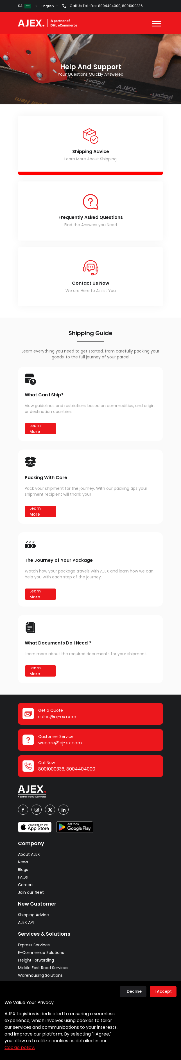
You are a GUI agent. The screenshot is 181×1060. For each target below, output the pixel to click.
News (23, 862)
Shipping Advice (33, 915)
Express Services (34, 945)
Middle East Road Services (43, 968)
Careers (25, 885)
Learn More (35, 428)
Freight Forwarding (36, 960)
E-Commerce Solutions (41, 952)
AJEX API (26, 922)
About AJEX (29, 854)
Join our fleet (31, 892)
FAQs (23, 877)
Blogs (23, 869)
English (48, 6)
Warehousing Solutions (40, 975)
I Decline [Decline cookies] (133, 991)
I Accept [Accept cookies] (163, 991)
